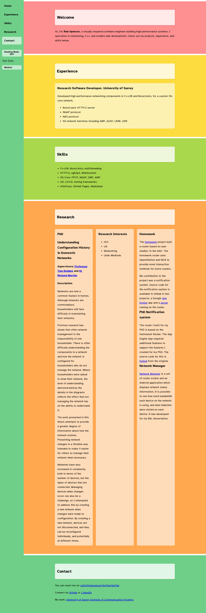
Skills (8, 23)
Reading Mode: (11, 53)
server (164, 302)
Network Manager (149, 373)
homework (151, 242)
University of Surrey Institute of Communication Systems (100, 599)
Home (7, 5)
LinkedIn (86, 592)
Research (10, 32)
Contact (9, 40)
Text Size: (8, 60)
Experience (11, 14)
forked (143, 361)
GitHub (73, 592)
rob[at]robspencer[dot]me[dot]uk (99, 585)
